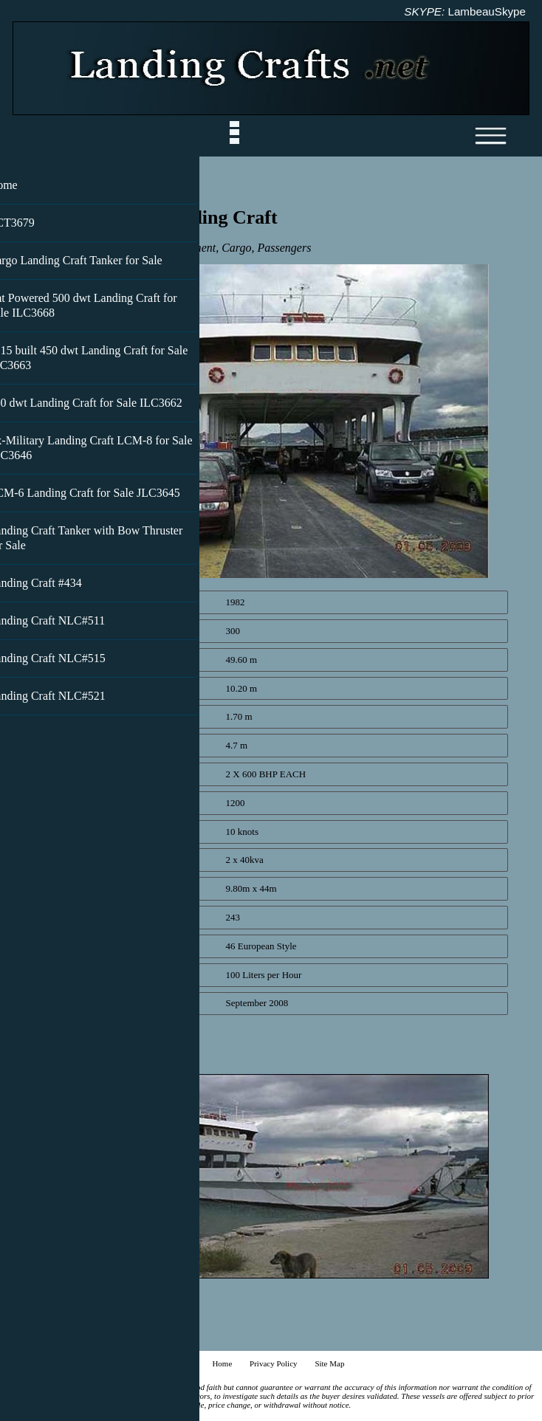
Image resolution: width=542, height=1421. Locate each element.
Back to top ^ (51, 1338)
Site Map (329, 1363)
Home (222, 1363)
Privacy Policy (273, 1363)
